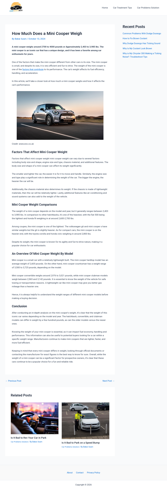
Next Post (108, 381)
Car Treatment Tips (123, 7)
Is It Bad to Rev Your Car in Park (29, 437)
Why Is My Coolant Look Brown (138, 51)
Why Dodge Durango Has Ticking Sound (142, 46)
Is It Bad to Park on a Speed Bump (81, 442)
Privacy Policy (92, 472)
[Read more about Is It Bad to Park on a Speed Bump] (85, 420)
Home (107, 7)
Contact (80, 472)
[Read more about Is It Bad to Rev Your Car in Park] (34, 418)
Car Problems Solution (149, 7)
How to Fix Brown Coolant (135, 41)
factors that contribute (33, 69)
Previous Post (13, 381)
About (70, 472)
